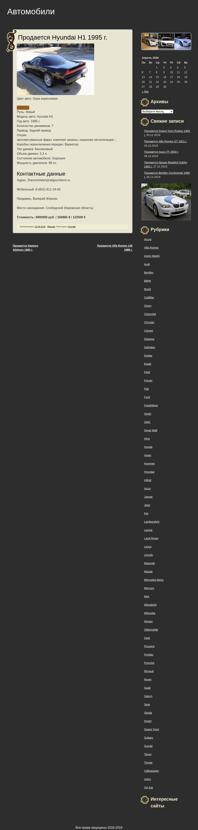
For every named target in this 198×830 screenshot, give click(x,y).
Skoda (148, 712)
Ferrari (148, 380)
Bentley (148, 272)
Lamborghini (151, 521)
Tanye (147, 754)
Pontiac (148, 654)
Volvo (147, 779)
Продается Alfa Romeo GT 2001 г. (165, 141)
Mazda (148, 571)
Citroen (148, 330)
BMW (147, 280)
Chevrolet (150, 314)
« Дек (145, 91)
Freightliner (151, 405)
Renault (149, 671)
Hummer (149, 463)
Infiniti (147, 480)
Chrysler (149, 322)
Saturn (148, 696)
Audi (147, 264)
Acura (147, 239)
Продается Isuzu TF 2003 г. (161, 151)
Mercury (149, 588)
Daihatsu (149, 347)
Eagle (147, 363)
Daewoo (149, 339)
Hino (147, 438)
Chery (147, 305)
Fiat (146, 388)
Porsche (149, 662)
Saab (147, 687)
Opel (147, 638)
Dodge (148, 355)
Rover (147, 679)
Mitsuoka (149, 613)
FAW (147, 372)
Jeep (147, 505)
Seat (147, 704)
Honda (148, 447)
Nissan (148, 621)
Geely (147, 413)
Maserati (149, 563)
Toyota (148, 762)
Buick (147, 289)
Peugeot (149, 646)
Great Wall (150, 430)
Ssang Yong (151, 729)
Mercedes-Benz (154, 579)
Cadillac (149, 297)
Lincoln (148, 554)
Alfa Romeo (151, 247)
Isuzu (147, 488)
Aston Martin (152, 255)
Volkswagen (151, 770)
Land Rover (151, 538)
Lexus (147, 546)
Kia (146, 513)
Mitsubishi (150, 604)
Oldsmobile (151, 629)
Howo (147, 455)
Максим (51, 226)
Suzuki (148, 746)
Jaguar (148, 496)
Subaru (148, 737)
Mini (146, 596)
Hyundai (72, 226)
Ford (147, 397)
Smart (147, 721)
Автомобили (31, 11)
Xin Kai (148, 787)
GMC (147, 422)
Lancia (148, 530)
